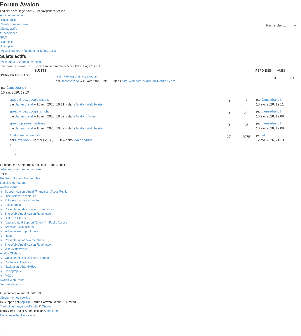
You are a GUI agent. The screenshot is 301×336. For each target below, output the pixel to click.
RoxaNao (22, 140)
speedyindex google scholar (30, 111)
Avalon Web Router (90, 104)
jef (263, 135)
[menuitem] (14, 24)
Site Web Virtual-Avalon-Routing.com (148, 81)
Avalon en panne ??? (25, 135)
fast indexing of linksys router (76, 76)
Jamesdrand (70, 81)
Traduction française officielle (19, 306)
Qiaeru (46, 306)
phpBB (24, 302)
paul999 (52, 310)
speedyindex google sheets (29, 99)
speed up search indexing (28, 123)
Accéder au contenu (13, 15)
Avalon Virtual (86, 116)
